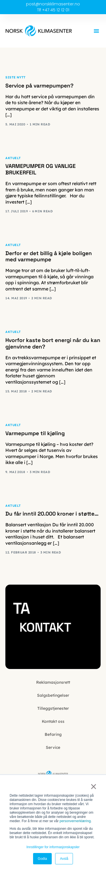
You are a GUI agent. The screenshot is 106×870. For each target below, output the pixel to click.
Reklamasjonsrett (53, 682)
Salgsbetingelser (53, 695)
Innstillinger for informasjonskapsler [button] (52, 847)
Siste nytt (15, 77)
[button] (96, 31)
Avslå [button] (64, 859)
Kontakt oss (53, 721)
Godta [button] (42, 859)
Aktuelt (13, 158)
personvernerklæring (75, 821)
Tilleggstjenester (53, 708)
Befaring (53, 734)
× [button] (93, 786)
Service (53, 747)
